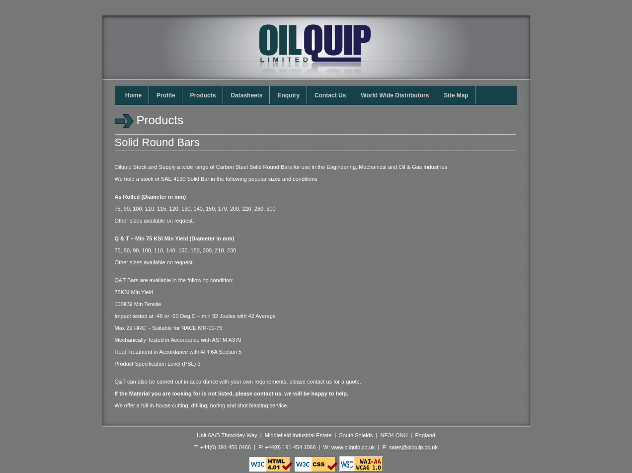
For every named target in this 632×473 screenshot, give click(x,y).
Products (204, 95)
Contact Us (332, 95)
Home (135, 95)
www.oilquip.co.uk (353, 447)
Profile (167, 95)
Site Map (458, 95)
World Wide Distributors (396, 95)
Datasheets (248, 95)
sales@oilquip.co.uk (413, 447)
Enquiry (290, 95)
